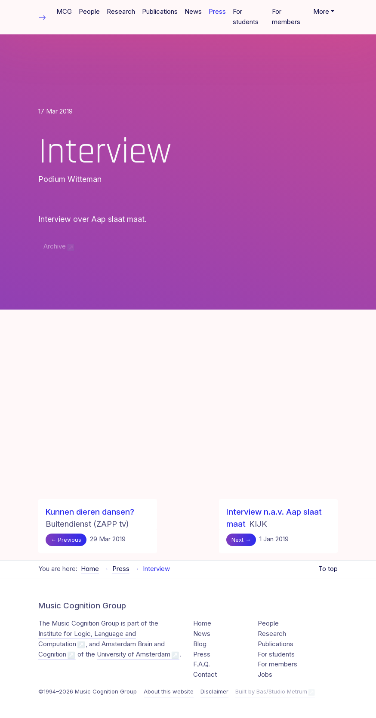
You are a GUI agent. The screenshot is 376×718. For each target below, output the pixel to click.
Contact (205, 674)
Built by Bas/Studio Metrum (271, 691)
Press (217, 11)
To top (328, 569)
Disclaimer (214, 691)
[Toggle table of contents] (42, 17)
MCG (64, 11)
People (89, 11)
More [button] (321, 11)
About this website (169, 691)
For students (246, 17)
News (193, 11)
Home (90, 569)
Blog (199, 644)
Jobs (265, 674)
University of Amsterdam (133, 654)
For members (286, 17)
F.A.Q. (201, 664)
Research (121, 11)
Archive (54, 246)
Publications (160, 11)
